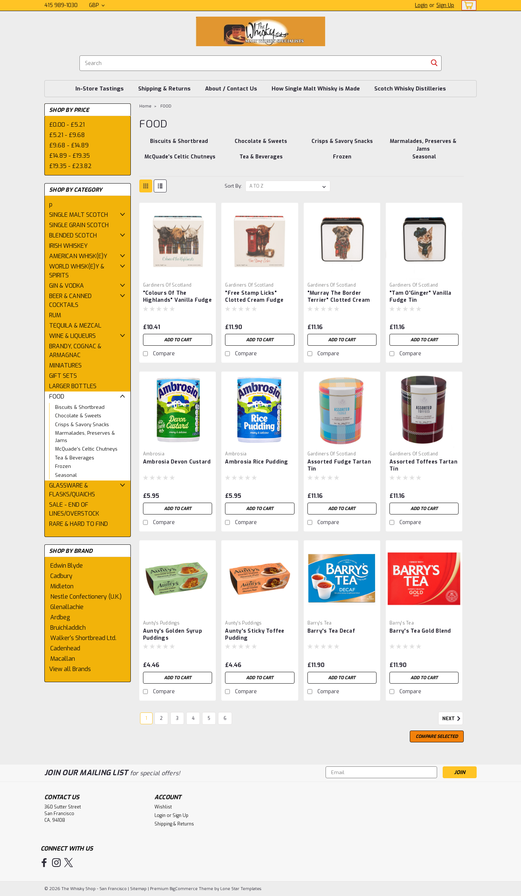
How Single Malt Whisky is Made (316, 88)
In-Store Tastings (99, 88)
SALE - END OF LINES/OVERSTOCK (74, 509)
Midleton (62, 586)
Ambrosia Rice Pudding (256, 461)
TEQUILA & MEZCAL (75, 325)
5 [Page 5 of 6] (209, 718)
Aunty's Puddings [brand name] (161, 623)
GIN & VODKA (66, 286)
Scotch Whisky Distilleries (410, 88)
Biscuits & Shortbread (80, 407)
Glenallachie (67, 607)
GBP (97, 5)
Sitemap (138, 889)
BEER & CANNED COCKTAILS (70, 300)
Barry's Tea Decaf (331, 631)
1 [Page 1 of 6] (146, 718)
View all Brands (70, 669)
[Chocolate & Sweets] (261, 145)
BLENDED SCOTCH (73, 235)
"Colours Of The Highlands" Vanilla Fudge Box (177, 300)
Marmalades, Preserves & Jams (85, 437)
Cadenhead (65, 648)
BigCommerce (184, 889)
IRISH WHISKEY (68, 246)
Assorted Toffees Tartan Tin (423, 465)
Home (145, 106)
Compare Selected (437, 736)
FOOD (56, 396)
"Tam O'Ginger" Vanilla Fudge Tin (420, 297)
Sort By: (233, 186)
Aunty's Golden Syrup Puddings (172, 634)
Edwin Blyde (66, 566)
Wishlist (163, 807)
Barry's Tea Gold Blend (420, 631)
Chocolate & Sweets (78, 416)
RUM (55, 315)
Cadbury (61, 576)
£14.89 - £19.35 (69, 156)
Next (452, 718)
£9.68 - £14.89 (69, 145)
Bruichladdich (68, 628)
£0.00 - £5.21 (67, 125)
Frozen (63, 466)
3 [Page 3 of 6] (177, 718)
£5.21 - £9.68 (67, 135)
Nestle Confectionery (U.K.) (86, 597)
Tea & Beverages (74, 458)
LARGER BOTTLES (72, 386)
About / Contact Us (231, 88)
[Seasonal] (424, 160)
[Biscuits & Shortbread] (178, 145)
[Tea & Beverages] (261, 160)
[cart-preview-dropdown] (467, 5)
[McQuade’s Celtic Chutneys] (179, 160)
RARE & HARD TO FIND (78, 524)
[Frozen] (342, 160)
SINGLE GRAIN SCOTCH (79, 225)
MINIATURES (65, 365)
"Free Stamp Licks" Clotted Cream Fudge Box (254, 300)
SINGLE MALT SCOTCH (78, 215)
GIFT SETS (63, 376)
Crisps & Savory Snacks (82, 424)
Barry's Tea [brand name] (319, 623)
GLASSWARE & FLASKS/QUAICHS (72, 490)
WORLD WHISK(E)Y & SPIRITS (76, 271)
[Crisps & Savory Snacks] (342, 145)
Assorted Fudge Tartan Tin (339, 465)
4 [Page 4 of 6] (193, 718)
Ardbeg (60, 617)
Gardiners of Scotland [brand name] (167, 285)
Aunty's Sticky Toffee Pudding (254, 634)
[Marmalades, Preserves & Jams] (423, 145)
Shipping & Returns (164, 88)
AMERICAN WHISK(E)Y (78, 256)
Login (421, 5)
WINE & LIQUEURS (72, 336)
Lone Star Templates (240, 889)
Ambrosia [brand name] (153, 454)
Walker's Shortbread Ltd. (83, 638)
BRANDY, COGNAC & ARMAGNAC (75, 350)
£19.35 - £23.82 (70, 166)
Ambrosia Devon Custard (177, 461)
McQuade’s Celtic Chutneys (86, 449)
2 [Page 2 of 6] (161, 718)
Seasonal (66, 475)
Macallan (62, 659)
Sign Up (445, 5)
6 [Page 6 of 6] (225, 718)
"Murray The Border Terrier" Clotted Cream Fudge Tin (338, 300)
